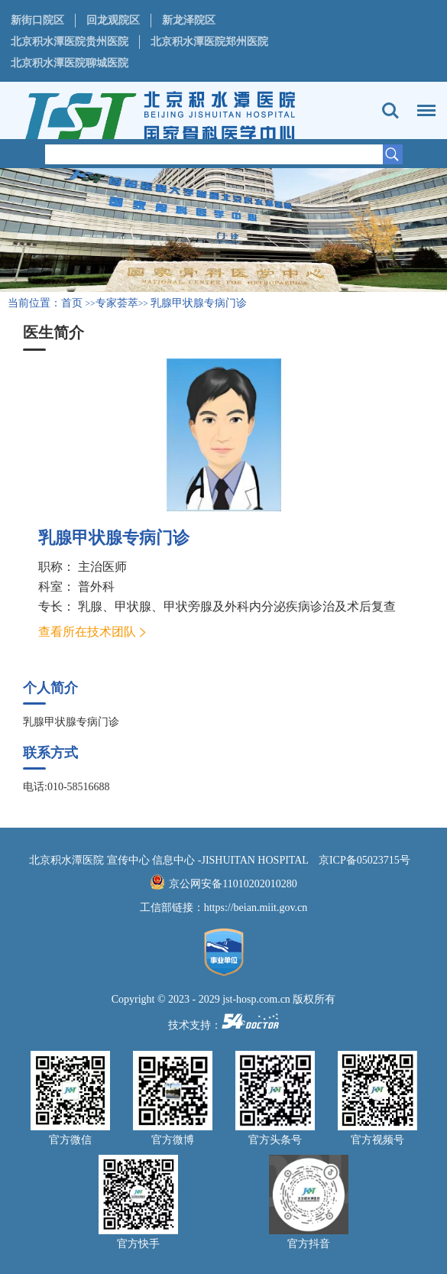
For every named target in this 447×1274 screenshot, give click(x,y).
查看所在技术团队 (87, 631)
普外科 (96, 586)
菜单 (423, 103)
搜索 (390, 111)
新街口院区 (37, 20)
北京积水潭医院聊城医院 (69, 63)
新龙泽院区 (188, 20)
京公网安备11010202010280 (232, 884)
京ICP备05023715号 (364, 860)
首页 (72, 303)
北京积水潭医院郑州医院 (209, 41)
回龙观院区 (113, 20)
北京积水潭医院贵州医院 (69, 41)
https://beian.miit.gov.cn (256, 907)
